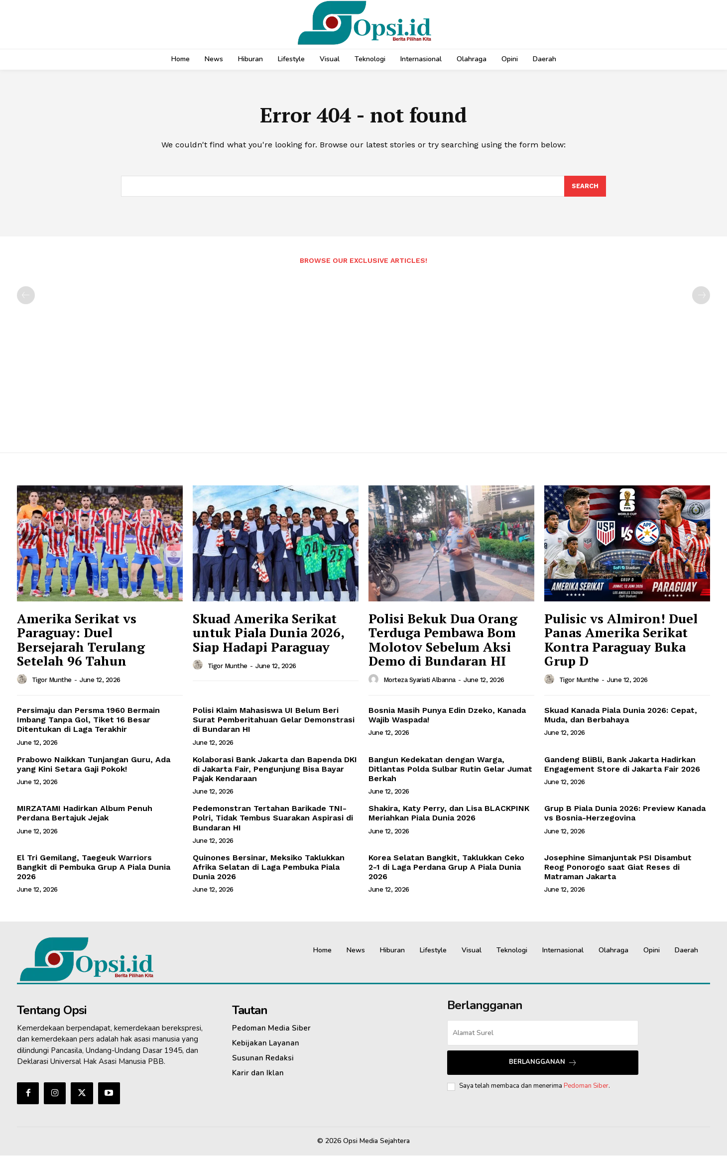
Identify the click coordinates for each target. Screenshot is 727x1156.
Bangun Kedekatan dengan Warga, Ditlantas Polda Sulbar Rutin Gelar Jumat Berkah (450, 769)
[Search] (585, 186)
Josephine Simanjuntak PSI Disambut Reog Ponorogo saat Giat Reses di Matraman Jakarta (618, 867)
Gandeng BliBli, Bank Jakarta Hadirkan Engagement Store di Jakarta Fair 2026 (622, 764)
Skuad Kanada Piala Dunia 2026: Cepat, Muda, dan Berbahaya (620, 715)
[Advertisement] (363, 354)
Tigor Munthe (52, 680)
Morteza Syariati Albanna (419, 680)
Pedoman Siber (586, 1086)
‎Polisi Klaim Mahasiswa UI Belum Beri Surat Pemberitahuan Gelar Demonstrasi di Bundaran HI (274, 720)
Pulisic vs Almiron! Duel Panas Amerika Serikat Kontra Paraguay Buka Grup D (621, 640)
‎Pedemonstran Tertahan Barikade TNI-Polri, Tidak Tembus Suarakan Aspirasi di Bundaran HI (273, 818)
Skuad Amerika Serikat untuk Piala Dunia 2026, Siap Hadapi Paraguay (269, 633)
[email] (542, 1033)
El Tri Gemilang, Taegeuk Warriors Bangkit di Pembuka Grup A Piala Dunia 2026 (93, 867)
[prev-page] (26, 296)
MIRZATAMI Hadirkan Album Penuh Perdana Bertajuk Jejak (84, 813)
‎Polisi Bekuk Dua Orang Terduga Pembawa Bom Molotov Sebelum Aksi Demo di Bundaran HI (442, 640)
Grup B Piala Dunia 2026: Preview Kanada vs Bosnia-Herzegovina (625, 813)
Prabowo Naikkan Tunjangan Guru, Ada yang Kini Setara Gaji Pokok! (93, 764)
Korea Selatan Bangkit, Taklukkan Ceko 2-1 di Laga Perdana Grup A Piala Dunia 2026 (446, 867)
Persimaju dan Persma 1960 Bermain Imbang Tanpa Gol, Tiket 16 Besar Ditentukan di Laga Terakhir (88, 720)
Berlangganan (543, 1063)
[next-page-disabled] (701, 296)
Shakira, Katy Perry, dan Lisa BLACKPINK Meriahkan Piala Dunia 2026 (448, 813)
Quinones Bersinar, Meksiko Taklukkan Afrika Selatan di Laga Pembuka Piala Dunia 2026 (269, 867)
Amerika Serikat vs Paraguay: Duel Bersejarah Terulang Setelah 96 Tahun (81, 640)
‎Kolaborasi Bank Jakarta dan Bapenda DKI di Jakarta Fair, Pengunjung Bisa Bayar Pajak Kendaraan (275, 769)
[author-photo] (23, 680)
